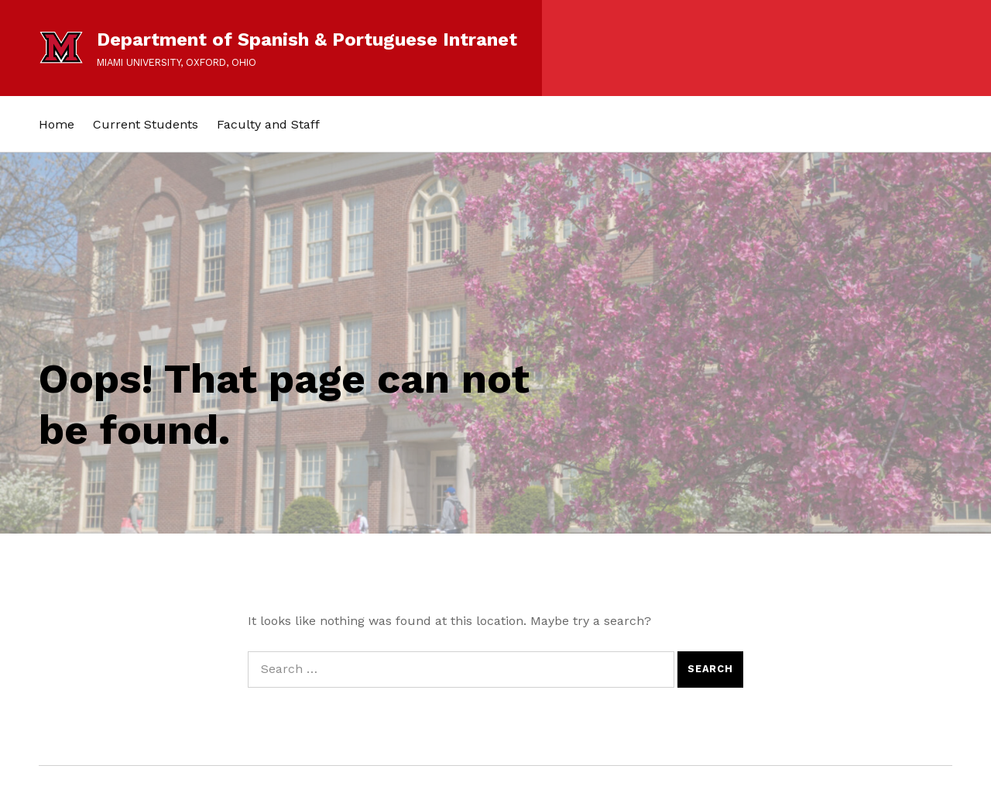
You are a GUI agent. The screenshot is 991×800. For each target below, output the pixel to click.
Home (56, 124)
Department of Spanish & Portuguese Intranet (307, 39)
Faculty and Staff (268, 124)
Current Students (145, 124)
